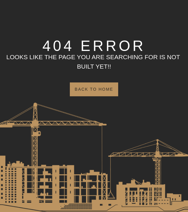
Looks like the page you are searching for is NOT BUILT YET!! (94, 62)
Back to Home (94, 89)
